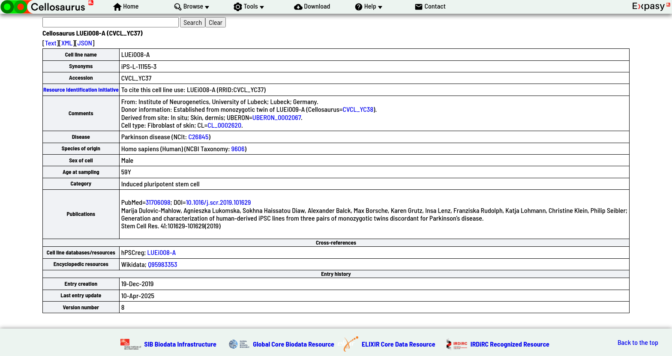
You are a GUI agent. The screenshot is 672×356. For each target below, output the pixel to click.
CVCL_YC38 (358, 109)
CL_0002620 (224, 125)
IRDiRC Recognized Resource (510, 344)
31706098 (158, 202)
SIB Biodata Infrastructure (180, 344)
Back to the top (638, 342)
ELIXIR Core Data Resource (398, 344)
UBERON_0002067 (276, 117)
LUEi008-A (161, 252)
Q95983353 (162, 264)
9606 (238, 148)
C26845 (198, 136)
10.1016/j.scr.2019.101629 (218, 202)
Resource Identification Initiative (81, 89)
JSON (85, 43)
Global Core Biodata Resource (293, 344)
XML (66, 43)
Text (51, 43)
